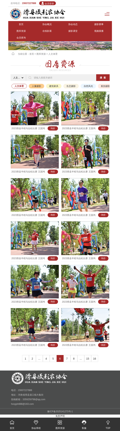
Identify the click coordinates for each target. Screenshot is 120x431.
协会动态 (73, 24)
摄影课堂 (73, 31)
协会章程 (36, 423)
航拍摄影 (105, 86)
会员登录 (47, 3)
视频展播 (98, 31)
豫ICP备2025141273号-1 (60, 411)
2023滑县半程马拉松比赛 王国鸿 (28, 128)
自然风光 (88, 86)
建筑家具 (53, 86)
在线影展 (47, 31)
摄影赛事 (98, 24)
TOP (108, 423)
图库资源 (21, 31)
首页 (21, 24)
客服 (84, 423)
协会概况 (47, 24)
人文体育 (53, 54)
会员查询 (21, 37)
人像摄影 (36, 86)
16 (94, 358)
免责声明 (60, 416)
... (39, 358)
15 (87, 358)
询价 (52, 128)
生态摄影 (71, 86)
